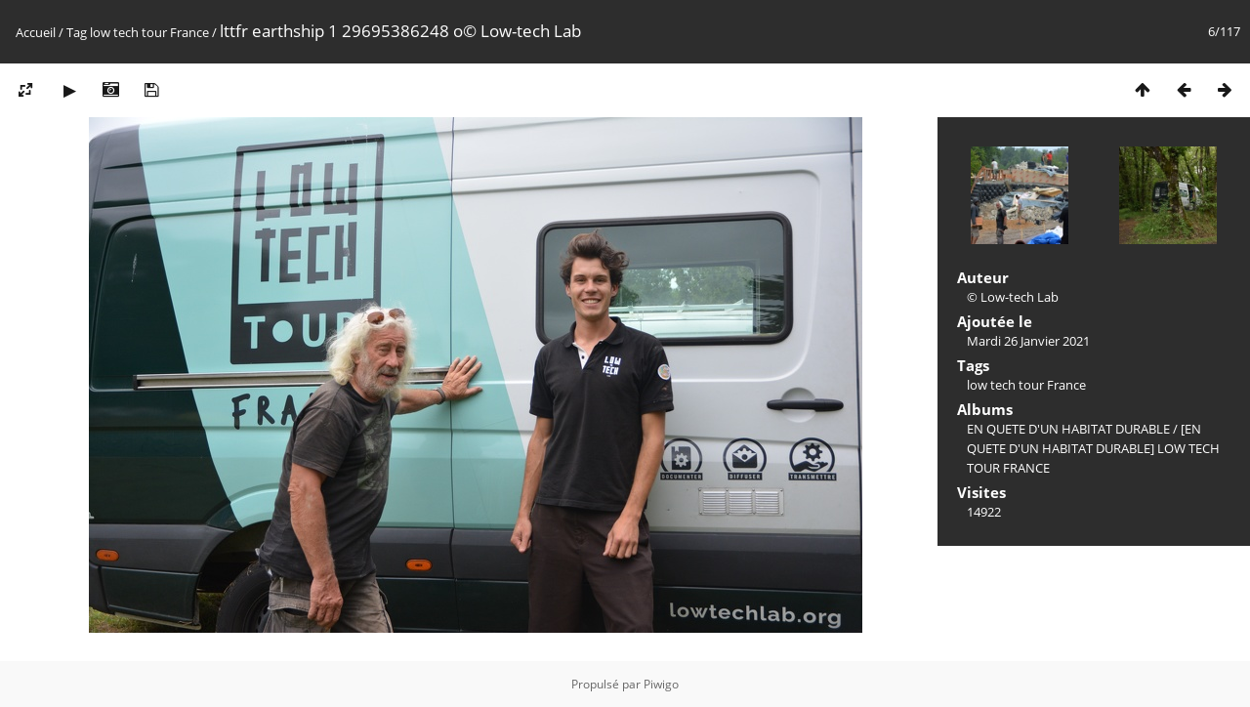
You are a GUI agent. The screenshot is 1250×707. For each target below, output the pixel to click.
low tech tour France (149, 32)
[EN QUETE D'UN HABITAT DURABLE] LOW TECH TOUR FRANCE (1093, 448)
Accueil (36, 32)
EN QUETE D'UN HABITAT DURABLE (1068, 428)
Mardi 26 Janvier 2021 (1028, 341)
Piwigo (661, 684)
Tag (76, 32)
